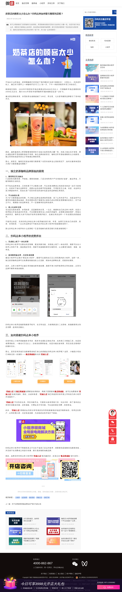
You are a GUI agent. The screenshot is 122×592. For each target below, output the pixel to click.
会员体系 (24, 497)
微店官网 (25, 3)
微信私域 (92, 41)
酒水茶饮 (31, 497)
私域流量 (107, 41)
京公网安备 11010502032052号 (88, 577)
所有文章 (51, 3)
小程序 (42, 3)
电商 (92, 47)
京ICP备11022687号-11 (66, 577)
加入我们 (61, 574)
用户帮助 (69, 574)
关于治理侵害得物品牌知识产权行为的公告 (26, 504)
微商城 (34, 3)
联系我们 (52, 574)
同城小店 (39, 497)
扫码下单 (46, 497)
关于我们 (60, 3)
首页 (17, 3)
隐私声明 (78, 574)
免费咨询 (108, 587)
